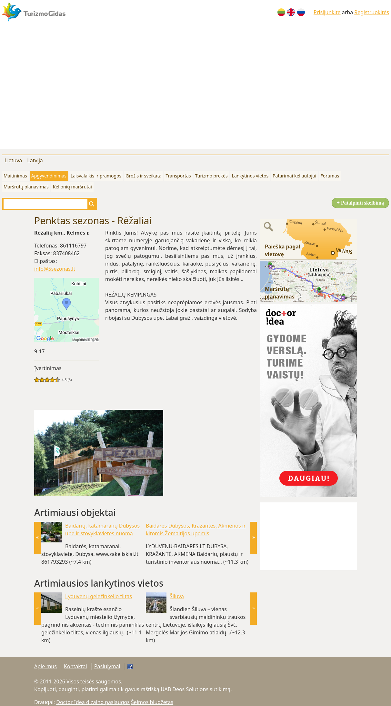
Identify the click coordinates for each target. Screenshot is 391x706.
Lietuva (13, 160)
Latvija (35, 160)
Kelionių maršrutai (72, 187)
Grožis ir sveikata (143, 176)
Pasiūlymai (107, 666)
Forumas (329, 176)
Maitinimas (15, 176)
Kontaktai (75, 666)
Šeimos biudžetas (152, 702)
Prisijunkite (327, 12)
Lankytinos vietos (250, 176)
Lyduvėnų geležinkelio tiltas (98, 596)
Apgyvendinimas (48, 176)
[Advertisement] (60, 88)
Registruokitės (371, 12)
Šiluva (177, 596)
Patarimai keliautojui (294, 176)
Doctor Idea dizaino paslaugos (93, 702)
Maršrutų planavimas (26, 187)
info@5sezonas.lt (54, 268)
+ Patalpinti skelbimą (360, 203)
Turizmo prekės (211, 176)
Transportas (178, 176)
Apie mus (45, 666)
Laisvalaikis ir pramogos (96, 176)
